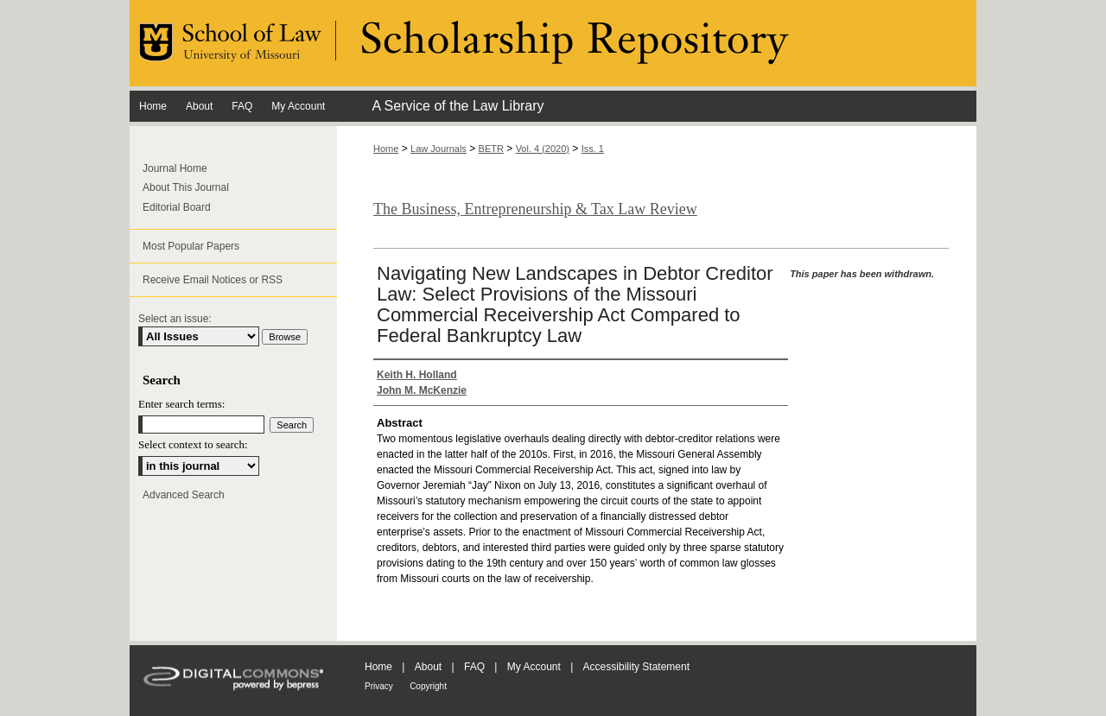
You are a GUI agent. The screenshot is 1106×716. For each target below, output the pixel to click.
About (428, 667)
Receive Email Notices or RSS (213, 280)
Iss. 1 (593, 148)
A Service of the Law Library (457, 105)
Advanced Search (184, 495)
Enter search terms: (181, 403)
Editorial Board (177, 207)
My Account (534, 667)
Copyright (428, 686)
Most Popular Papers (191, 246)
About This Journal (186, 187)
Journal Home (175, 168)
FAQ (474, 667)
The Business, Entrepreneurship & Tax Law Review (535, 209)
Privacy (379, 686)
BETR (491, 148)
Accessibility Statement (636, 667)
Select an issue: (175, 319)
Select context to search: (193, 444)
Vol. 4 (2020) (542, 148)
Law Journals (438, 148)
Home (385, 148)
